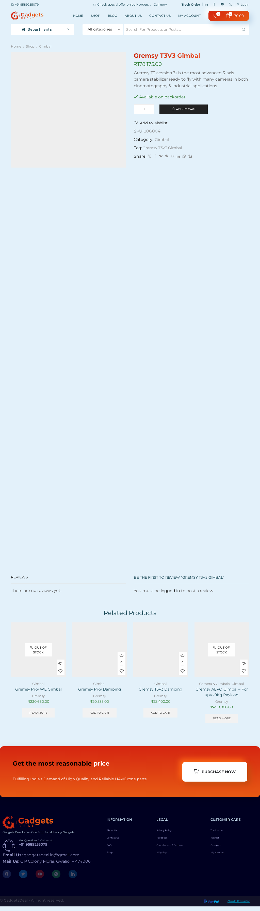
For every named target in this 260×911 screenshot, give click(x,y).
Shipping (164, 861)
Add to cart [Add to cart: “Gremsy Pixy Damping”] (99, 714)
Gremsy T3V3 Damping (160, 690)
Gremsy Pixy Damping (99, 690)
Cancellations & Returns (177, 852)
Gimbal (46, 46)
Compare (218, 852)
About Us (133, 16)
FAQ (111, 852)
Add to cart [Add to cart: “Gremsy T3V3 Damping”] (160, 714)
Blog (112, 16)
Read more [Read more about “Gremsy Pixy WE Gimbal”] (38, 714)
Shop (95, 16)
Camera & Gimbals (214, 684)
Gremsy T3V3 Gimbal (163, 148)
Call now (160, 4)
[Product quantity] (144, 109)
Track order (220, 835)
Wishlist (217, 844)
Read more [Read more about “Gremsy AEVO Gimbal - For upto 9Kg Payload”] (221, 720)
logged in (170, 591)
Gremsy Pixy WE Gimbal (38, 690)
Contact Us (160, 16)
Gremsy (38, 697)
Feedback (164, 844)
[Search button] (243, 29)
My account (189, 16)
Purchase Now (215, 774)
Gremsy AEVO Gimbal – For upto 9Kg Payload (221, 693)
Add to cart (186, 109)
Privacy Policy (169, 835)
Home (78, 16)
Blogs (112, 861)
